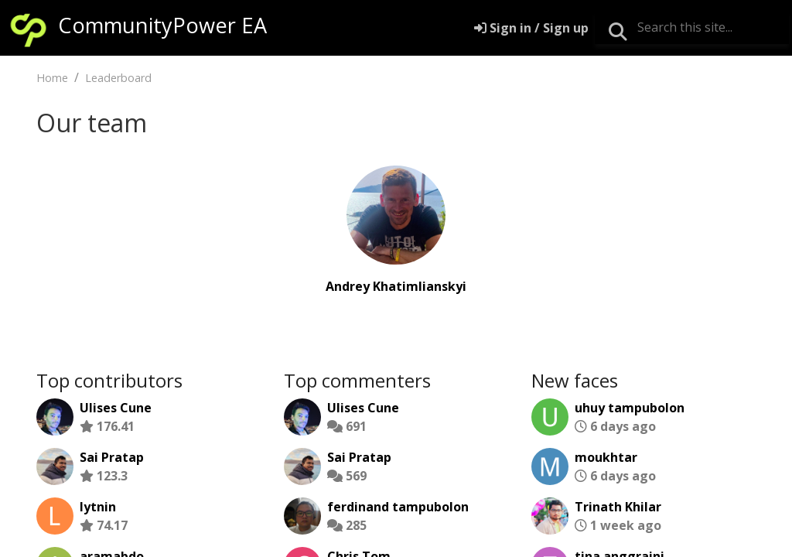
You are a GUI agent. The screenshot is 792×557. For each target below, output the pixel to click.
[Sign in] (531, 27)
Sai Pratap (112, 457)
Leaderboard (118, 77)
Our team (91, 122)
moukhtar (606, 457)
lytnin (98, 506)
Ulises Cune (116, 407)
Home (52, 77)
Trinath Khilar (618, 506)
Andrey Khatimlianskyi (396, 286)
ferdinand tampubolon (398, 506)
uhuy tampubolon (629, 407)
